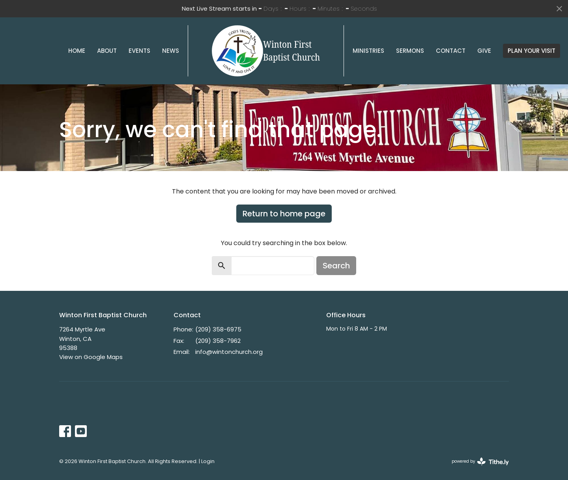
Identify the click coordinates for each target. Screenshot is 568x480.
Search (336, 265)
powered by (480, 462)
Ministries (368, 51)
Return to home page (284, 213)
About (107, 51)
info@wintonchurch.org (229, 352)
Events (139, 51)
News (170, 51)
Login (208, 461)
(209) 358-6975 (218, 329)
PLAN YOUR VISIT (531, 51)
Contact (450, 51)
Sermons (410, 51)
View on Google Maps (91, 357)
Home (76, 51)
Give (484, 51)
